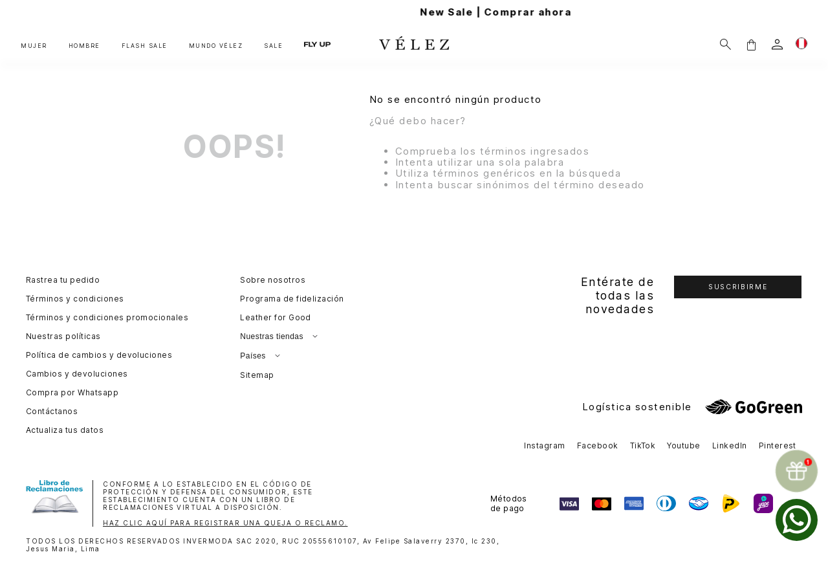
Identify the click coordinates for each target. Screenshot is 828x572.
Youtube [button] (683, 445)
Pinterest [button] (777, 445)
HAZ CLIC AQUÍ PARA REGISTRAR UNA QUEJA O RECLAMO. (225, 523)
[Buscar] (725, 44)
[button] (751, 44)
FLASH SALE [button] (145, 45)
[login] (777, 44)
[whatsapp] (797, 520)
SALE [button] (273, 45)
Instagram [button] (544, 445)
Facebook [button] (597, 445)
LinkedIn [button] (729, 445)
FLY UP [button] (317, 44)
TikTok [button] (643, 445)
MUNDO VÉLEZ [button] (216, 45)
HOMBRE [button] (84, 45)
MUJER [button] (34, 45)
